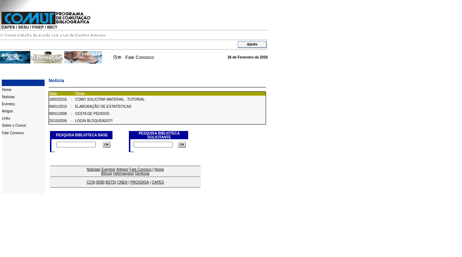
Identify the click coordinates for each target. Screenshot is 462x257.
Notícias (8, 97)
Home (6, 90)
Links (6, 118)
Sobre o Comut (14, 125)
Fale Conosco (139, 57)
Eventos (8, 104)
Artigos (7, 111)
